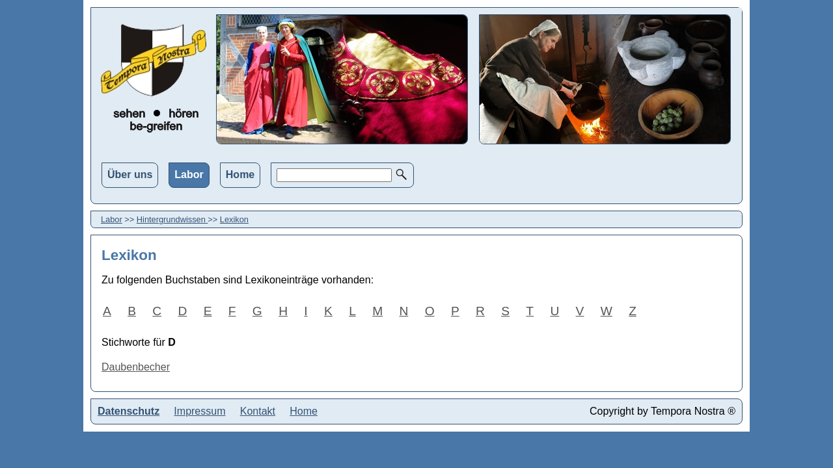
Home (240, 174)
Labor (188, 174)
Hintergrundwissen (172, 219)
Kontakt (257, 411)
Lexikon (234, 219)
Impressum (199, 411)
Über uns (129, 174)
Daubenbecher (136, 366)
